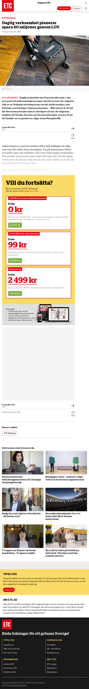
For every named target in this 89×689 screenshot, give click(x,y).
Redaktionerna (53, 653)
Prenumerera (64, 8)
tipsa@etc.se (9, 645)
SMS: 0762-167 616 (12, 649)
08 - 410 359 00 (54, 649)
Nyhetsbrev (52, 668)
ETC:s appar (52, 664)
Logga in (76, 8)
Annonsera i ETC (10, 668)
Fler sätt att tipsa (10, 653)
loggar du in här (31, 191)
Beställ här (15, 225)
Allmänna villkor (10, 672)
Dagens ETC (62, 2)
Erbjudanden (52, 672)
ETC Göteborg (9, 18)
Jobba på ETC (9, 664)
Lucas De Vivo (8, 127)
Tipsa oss (8, 590)
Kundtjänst (51, 645)
